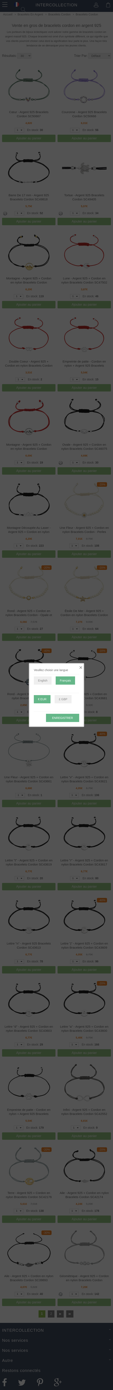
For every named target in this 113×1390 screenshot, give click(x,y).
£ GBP (63, 699)
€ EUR (42, 699)
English (42, 680)
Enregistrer (62, 718)
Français (65, 680)
